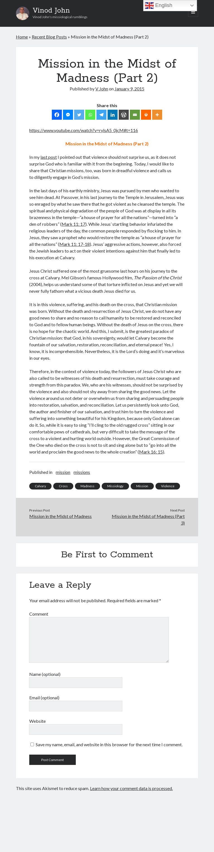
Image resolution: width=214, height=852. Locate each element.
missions (82, 472)
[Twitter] (79, 115)
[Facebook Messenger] (68, 115)
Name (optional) (44, 674)
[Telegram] (101, 115)
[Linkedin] (113, 115)
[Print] (146, 115)
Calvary (40, 486)
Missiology (115, 486)
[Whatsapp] (90, 115)
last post (48, 157)
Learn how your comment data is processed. (131, 788)
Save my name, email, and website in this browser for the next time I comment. (109, 744)
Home (22, 36)
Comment (38, 613)
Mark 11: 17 (73, 224)
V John (101, 88)
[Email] (135, 115)
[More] (157, 115)
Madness (87, 486)
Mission (142, 486)
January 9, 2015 (129, 88)
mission (63, 472)
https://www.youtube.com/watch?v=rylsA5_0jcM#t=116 (83, 130)
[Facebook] (57, 115)
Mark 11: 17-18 (74, 244)
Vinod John (51, 10)
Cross (63, 486)
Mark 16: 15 (151, 451)
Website (37, 721)
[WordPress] (124, 115)
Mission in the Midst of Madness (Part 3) (148, 519)
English (158, 5)
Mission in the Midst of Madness (60, 516)
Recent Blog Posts (49, 36)
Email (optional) (44, 697)
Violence (167, 486)
